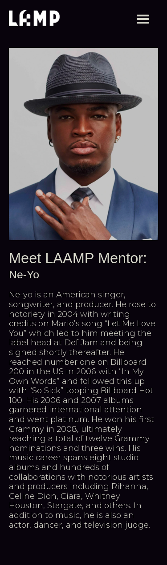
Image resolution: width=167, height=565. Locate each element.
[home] (34, 19)
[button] (143, 19)
